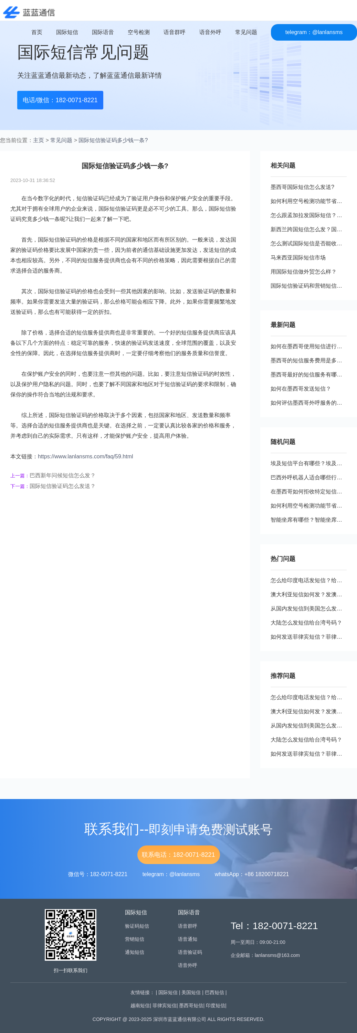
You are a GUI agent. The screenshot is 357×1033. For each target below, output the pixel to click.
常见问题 (246, 32)
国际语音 (103, 32)
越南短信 (140, 1005)
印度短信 (215, 1005)
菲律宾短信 (165, 1005)
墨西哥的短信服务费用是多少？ (309, 360)
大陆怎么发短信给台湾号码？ (306, 623)
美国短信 (191, 992)
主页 (38, 140)
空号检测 (139, 32)
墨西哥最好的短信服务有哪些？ (309, 374)
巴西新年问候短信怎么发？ (63, 475)
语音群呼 (175, 32)
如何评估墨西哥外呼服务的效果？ (312, 403)
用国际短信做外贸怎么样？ (304, 272)
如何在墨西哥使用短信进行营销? (311, 346)
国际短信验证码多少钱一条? (113, 140)
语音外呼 (210, 32)
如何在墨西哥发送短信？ (301, 389)
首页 (36, 32)
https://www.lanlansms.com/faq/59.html (85, 456)
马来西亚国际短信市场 (298, 257)
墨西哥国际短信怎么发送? (302, 187)
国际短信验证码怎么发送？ (63, 486)
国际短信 (67, 32)
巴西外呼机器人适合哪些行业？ (309, 477)
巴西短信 (214, 992)
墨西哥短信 (191, 1005)
